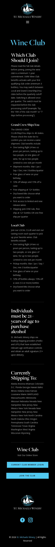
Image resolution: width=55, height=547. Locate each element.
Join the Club (27, 475)
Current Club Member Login (27, 464)
